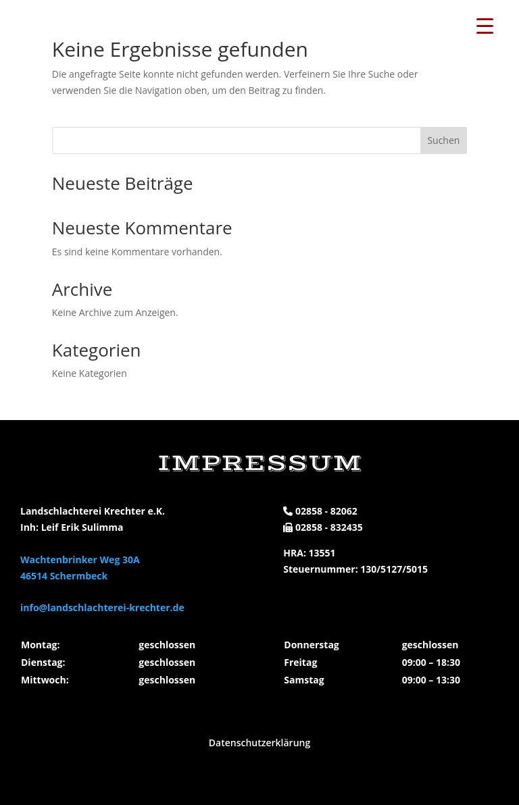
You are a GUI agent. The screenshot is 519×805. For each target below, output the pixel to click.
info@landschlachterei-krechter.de (102, 607)
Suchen (443, 140)
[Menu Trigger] (484, 24)
